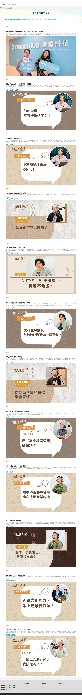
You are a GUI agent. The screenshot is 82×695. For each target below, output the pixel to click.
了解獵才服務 (44, 686)
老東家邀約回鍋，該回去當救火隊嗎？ (17, 193)
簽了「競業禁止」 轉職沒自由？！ (15, 520)
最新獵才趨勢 (44, 688)
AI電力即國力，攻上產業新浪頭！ (15, 575)
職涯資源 (2, 8)
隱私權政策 (3, 693)
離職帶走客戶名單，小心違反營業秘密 (17, 466)
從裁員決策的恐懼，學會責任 (14, 357)
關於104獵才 (61, 686)
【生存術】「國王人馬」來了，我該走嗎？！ (19, 630)
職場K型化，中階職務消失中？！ (15, 138)
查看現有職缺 (27, 686)
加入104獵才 (61, 688)
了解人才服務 (27, 688)
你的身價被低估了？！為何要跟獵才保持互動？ (19, 84)
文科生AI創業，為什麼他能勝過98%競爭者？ (19, 302)
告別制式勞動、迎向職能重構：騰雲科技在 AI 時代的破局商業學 (24, 31)
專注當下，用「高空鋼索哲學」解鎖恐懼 (17, 411)
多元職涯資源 (27, 689)
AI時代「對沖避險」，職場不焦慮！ (16, 248)
